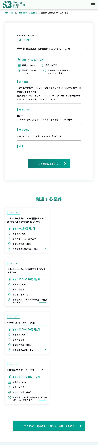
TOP (6, 13)
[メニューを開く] (93, 5)
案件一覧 (13, 13)
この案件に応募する (48, 163)
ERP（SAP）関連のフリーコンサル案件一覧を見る (52, 331)
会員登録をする (52, 388)
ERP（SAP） (24, 13)
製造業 (33, 13)
